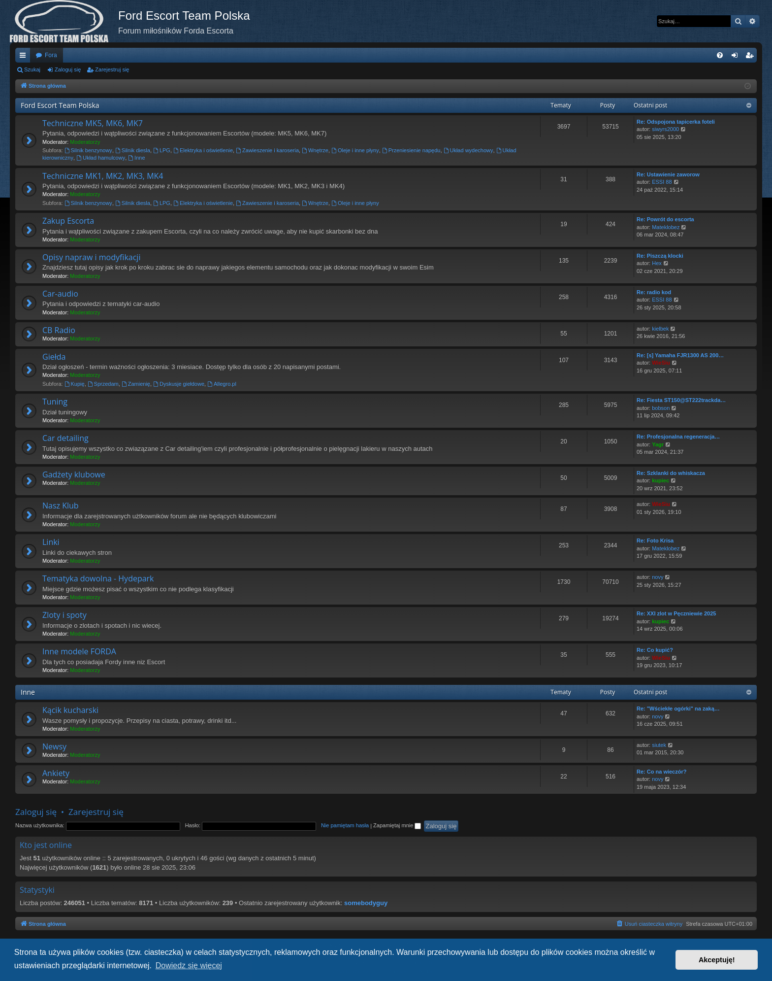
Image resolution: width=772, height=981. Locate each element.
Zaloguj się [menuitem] (737, 57)
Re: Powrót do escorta (665, 219)
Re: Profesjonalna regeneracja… (678, 437)
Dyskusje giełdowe (178, 384)
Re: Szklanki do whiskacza (671, 473)
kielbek (660, 329)
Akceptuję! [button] (717, 960)
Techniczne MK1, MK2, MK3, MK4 (102, 175)
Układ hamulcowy (100, 158)
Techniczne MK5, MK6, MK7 (92, 123)
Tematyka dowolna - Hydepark (98, 578)
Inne (136, 158)
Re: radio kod (654, 292)
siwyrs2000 (665, 129)
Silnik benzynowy (88, 150)
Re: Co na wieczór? (661, 772)
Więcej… (24, 57)
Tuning (54, 401)
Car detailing (65, 438)
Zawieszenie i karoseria (267, 150)
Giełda (53, 356)
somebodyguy (365, 903)
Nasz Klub (60, 505)
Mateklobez (665, 227)
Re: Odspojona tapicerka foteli (676, 122)
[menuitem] (719, 55)
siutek (659, 745)
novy (657, 577)
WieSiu (661, 363)
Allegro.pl (221, 384)
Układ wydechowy (468, 150)
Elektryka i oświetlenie (203, 150)
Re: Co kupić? (655, 650)
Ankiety (55, 773)
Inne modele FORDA (79, 651)
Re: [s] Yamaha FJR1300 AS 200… (680, 355)
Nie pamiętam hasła (345, 825)
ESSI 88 (662, 182)
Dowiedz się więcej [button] (189, 965)
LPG (161, 150)
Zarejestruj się (112, 69)
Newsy (54, 746)
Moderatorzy (85, 142)
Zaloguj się (68, 69)
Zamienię (136, 384)
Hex (657, 263)
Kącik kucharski (70, 710)
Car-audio (60, 293)
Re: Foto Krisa (655, 540)
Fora (51, 55)
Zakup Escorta (68, 220)
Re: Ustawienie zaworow (668, 174)
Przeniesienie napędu (411, 150)
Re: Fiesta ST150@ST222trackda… (681, 400)
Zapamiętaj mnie (397, 825)
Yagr (658, 444)
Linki (51, 542)
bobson (661, 408)
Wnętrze (315, 150)
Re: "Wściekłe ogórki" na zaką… (678, 708)
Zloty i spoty (64, 614)
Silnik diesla (132, 150)
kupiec (660, 480)
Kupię (74, 384)
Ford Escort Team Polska (60, 105)
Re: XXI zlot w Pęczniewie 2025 (676, 613)
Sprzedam (103, 384)
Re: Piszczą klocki (660, 256)
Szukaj (32, 69)
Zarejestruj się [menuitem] (751, 57)
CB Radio (58, 330)
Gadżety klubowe (73, 474)
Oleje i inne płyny (355, 150)
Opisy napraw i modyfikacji (91, 257)
